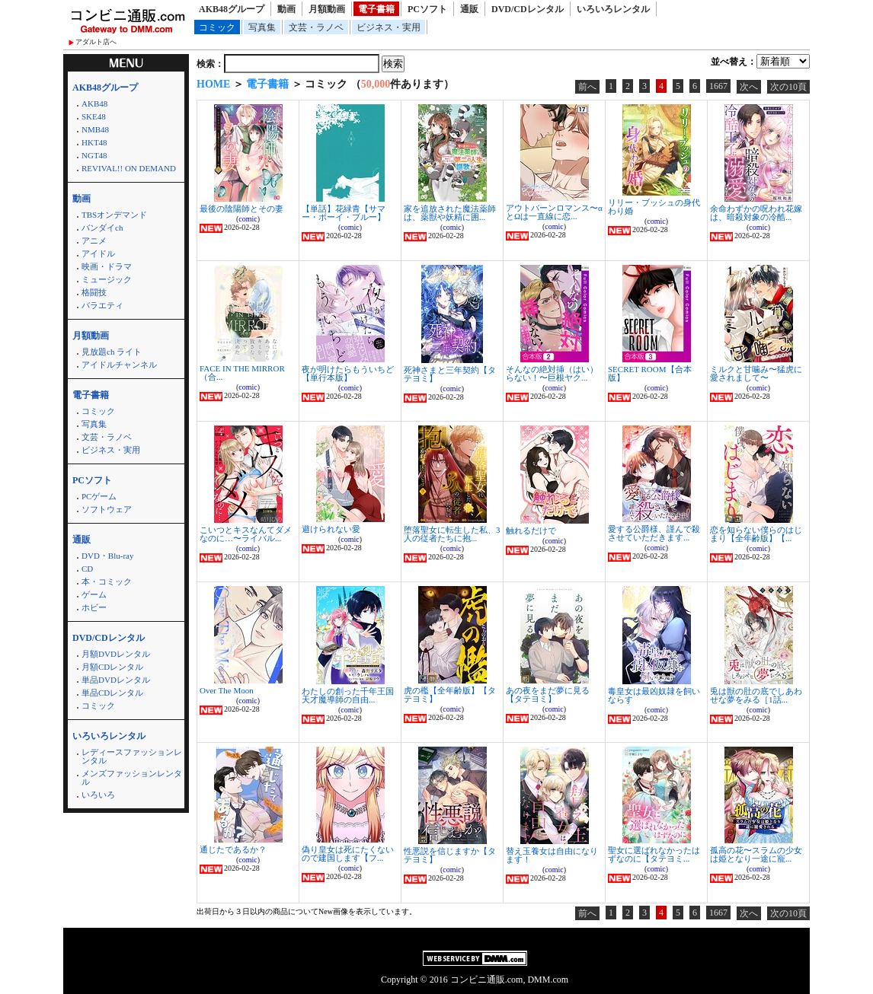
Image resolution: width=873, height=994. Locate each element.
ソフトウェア (107, 509)
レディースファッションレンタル (132, 756)
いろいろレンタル (613, 9)
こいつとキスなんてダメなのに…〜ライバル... (246, 534)
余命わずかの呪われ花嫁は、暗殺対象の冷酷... (756, 212)
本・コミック (107, 581)
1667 (718, 86)
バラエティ (102, 305)
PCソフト (427, 9)
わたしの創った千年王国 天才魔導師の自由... (348, 695)
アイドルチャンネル (119, 364)
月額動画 (327, 9)
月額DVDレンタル (116, 653)
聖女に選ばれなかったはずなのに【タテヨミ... (654, 854)
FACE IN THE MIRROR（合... (242, 372)
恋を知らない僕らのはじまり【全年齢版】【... (756, 534)
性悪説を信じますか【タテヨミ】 (450, 855)
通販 (469, 9)
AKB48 (94, 103)
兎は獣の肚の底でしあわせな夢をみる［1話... (756, 695)
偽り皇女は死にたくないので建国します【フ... (348, 853)
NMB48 (95, 129)
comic (247, 219)
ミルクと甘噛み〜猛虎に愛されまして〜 (756, 373)
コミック (217, 27)
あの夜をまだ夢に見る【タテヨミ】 (548, 694)
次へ (749, 86)
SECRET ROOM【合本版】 (650, 373)
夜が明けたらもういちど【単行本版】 (348, 373)
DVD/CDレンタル (527, 9)
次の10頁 (788, 86)
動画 (286, 9)
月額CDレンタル (112, 666)
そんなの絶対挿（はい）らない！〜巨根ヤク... (552, 373)
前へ (587, 86)
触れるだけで (531, 530)
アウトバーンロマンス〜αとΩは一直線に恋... (554, 212)
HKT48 (94, 142)
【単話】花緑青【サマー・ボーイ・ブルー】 (343, 212)
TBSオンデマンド (114, 214)
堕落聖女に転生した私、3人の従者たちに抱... (452, 534)
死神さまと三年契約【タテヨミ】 (450, 374)
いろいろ (98, 794)
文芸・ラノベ (316, 27)
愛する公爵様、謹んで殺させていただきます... (654, 533)
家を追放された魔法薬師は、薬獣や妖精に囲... (450, 212)
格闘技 (94, 292)
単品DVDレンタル (116, 679)
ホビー (94, 607)
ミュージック (107, 279)
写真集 (262, 27)
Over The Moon (227, 690)
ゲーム (94, 594)
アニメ (94, 240)
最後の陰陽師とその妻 (241, 208)
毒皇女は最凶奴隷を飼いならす (654, 695)
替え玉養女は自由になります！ (552, 855)
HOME (213, 84)
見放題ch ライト (112, 351)
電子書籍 (376, 9)
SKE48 (94, 116)
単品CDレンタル (112, 692)
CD (87, 568)
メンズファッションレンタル (132, 777)
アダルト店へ (96, 42)
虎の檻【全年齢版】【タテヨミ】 (450, 694)
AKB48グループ (231, 9)
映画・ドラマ (107, 266)
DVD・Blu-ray (107, 555)
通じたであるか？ (233, 849)
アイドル (98, 253)
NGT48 (94, 155)
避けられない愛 (331, 529)
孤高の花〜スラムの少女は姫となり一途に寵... (756, 854)
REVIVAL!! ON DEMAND (129, 168)
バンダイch (102, 227)
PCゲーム (99, 496)
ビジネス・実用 (389, 27)
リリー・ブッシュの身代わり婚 (654, 206)
